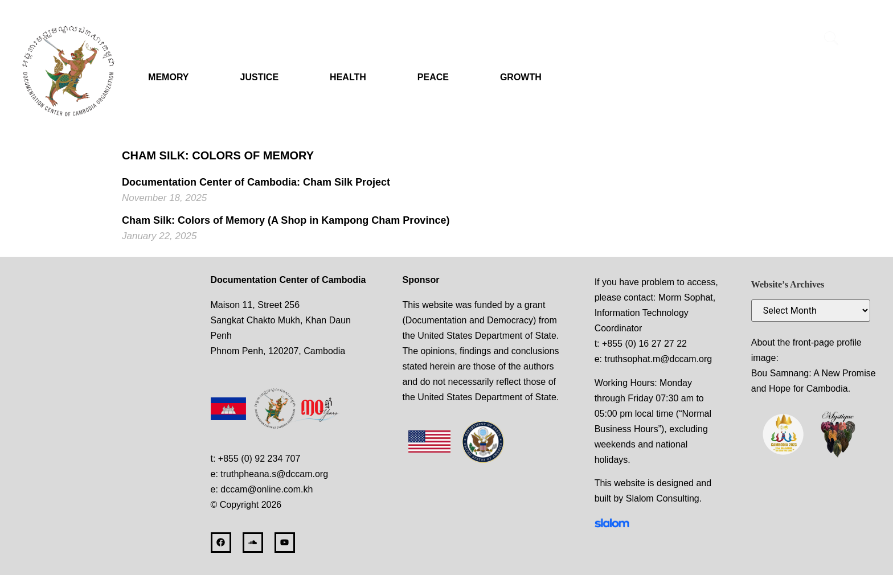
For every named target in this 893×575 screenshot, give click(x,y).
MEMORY (168, 77)
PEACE (433, 77)
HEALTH (348, 77)
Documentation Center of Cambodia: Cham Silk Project (256, 182)
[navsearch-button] (831, 39)
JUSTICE (259, 77)
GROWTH (521, 77)
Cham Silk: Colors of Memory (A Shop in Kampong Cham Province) (285, 220)
